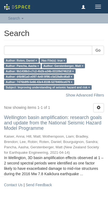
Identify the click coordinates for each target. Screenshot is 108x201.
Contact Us (13, 185)
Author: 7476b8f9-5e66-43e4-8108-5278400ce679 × (39, 82)
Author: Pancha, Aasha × (22, 65)
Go (97, 50)
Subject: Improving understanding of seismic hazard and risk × (48, 87)
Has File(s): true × (53, 60)
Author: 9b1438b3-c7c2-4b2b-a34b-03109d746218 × (40, 71)
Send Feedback (39, 185)
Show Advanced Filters (85, 95)
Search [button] (16, 18)
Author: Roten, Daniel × (21, 60)
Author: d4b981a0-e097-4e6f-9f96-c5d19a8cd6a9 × (39, 76)
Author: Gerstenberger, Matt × (63, 65)
